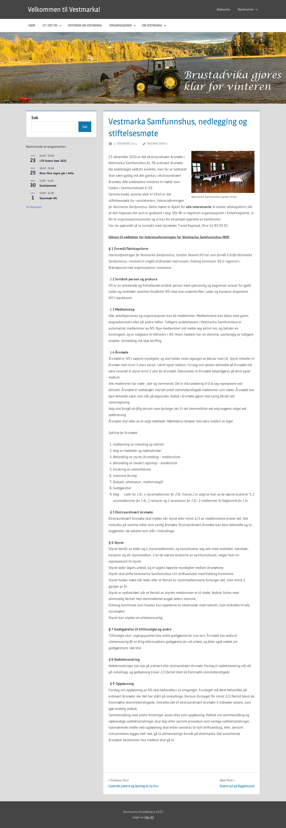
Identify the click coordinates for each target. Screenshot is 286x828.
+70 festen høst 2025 (53, 161)
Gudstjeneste (48, 185)
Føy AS (149, 817)
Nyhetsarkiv (248, 9)
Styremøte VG (48, 198)
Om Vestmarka (154, 25)
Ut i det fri (52, 25)
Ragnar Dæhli (157, 143)
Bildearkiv (223, 9)
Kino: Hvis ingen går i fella (57, 173)
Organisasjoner (122, 25)
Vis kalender (34, 207)
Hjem (31, 25)
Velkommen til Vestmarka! (64, 9)
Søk (34, 117)
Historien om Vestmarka (85, 25)
